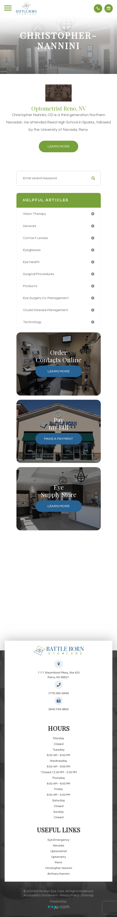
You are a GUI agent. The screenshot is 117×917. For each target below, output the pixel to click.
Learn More (58, 146)
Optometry (58, 856)
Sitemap (87, 895)
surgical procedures (38, 274)
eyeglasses (32, 250)
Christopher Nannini (58, 868)
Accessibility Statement (41, 895)
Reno (58, 862)
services (29, 226)
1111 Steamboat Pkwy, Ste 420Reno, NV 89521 (59, 675)
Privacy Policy (69, 895)
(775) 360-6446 (58, 693)
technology (32, 322)
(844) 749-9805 (58, 709)
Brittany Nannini (59, 873)
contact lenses (35, 238)
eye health (31, 262)
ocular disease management (45, 310)
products (30, 286)
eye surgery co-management (46, 298)
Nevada (58, 845)
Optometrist (58, 851)
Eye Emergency (58, 839)
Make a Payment (58, 438)
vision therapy (34, 213)
